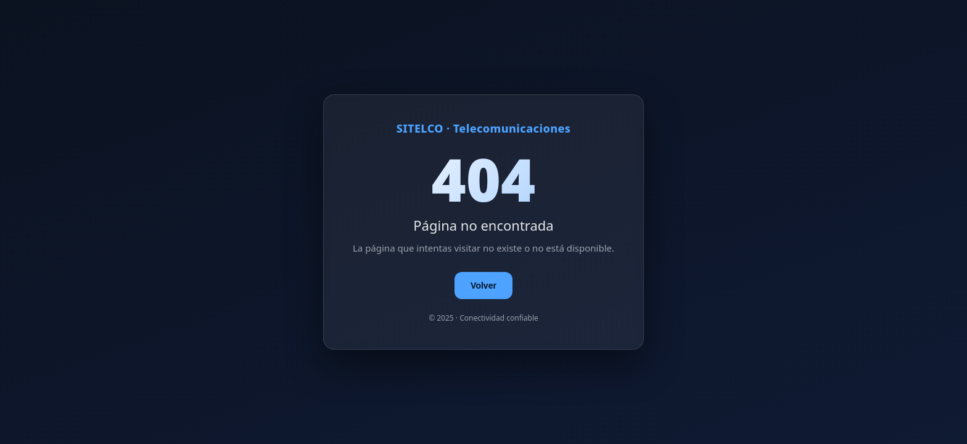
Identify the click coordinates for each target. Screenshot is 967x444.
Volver (483, 285)
